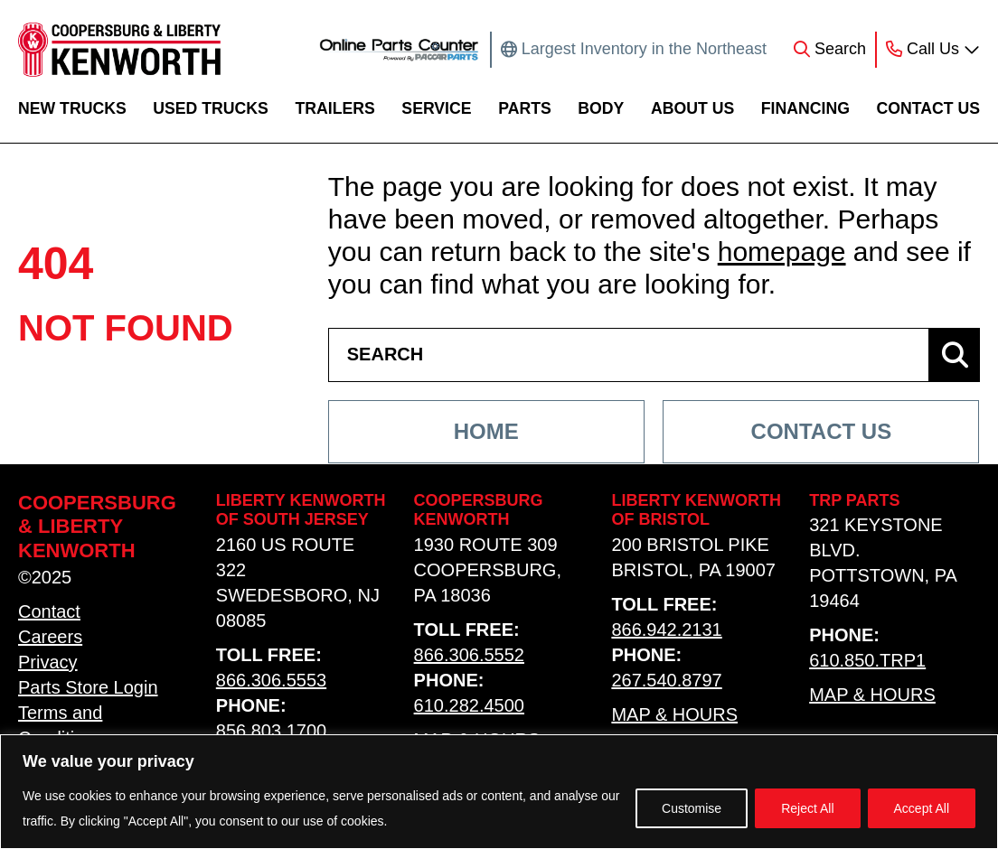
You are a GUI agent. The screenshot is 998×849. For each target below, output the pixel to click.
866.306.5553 (271, 680)
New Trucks (72, 108)
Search (840, 49)
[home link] (119, 50)
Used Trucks (210, 108)
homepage (782, 251)
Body (601, 108)
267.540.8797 (666, 680)
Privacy (48, 662)
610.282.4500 (469, 705)
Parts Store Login (88, 687)
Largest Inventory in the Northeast (644, 49)
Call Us (933, 49)
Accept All (921, 808)
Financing (805, 108)
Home (486, 431)
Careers (50, 637)
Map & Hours (674, 714)
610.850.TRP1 (867, 660)
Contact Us (928, 108)
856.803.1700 (271, 731)
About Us (692, 108)
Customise (691, 808)
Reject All (807, 808)
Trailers (334, 108)
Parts (524, 108)
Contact (49, 611)
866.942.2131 (666, 629)
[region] (499, 791)
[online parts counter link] (399, 50)
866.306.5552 (469, 655)
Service (436, 108)
